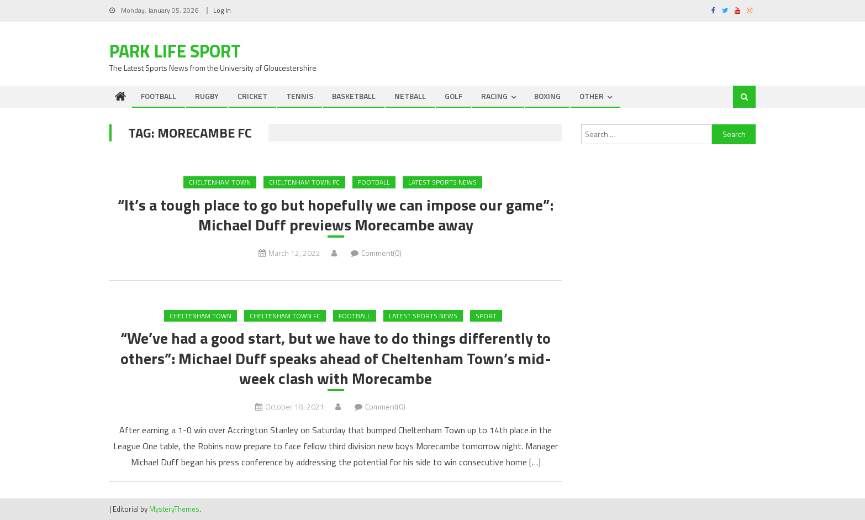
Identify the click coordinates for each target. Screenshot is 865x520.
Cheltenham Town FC (304, 182)
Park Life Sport (175, 51)
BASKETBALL (354, 96)
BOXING (547, 96)
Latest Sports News (442, 182)
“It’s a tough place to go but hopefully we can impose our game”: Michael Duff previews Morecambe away (335, 215)
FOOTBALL (158, 96)
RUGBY (207, 96)
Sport (486, 316)
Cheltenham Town (220, 182)
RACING (494, 96)
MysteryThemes (174, 508)
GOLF (453, 96)
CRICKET (252, 96)
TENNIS (299, 96)
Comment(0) (381, 253)
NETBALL (410, 96)
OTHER (591, 96)
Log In (222, 10)
